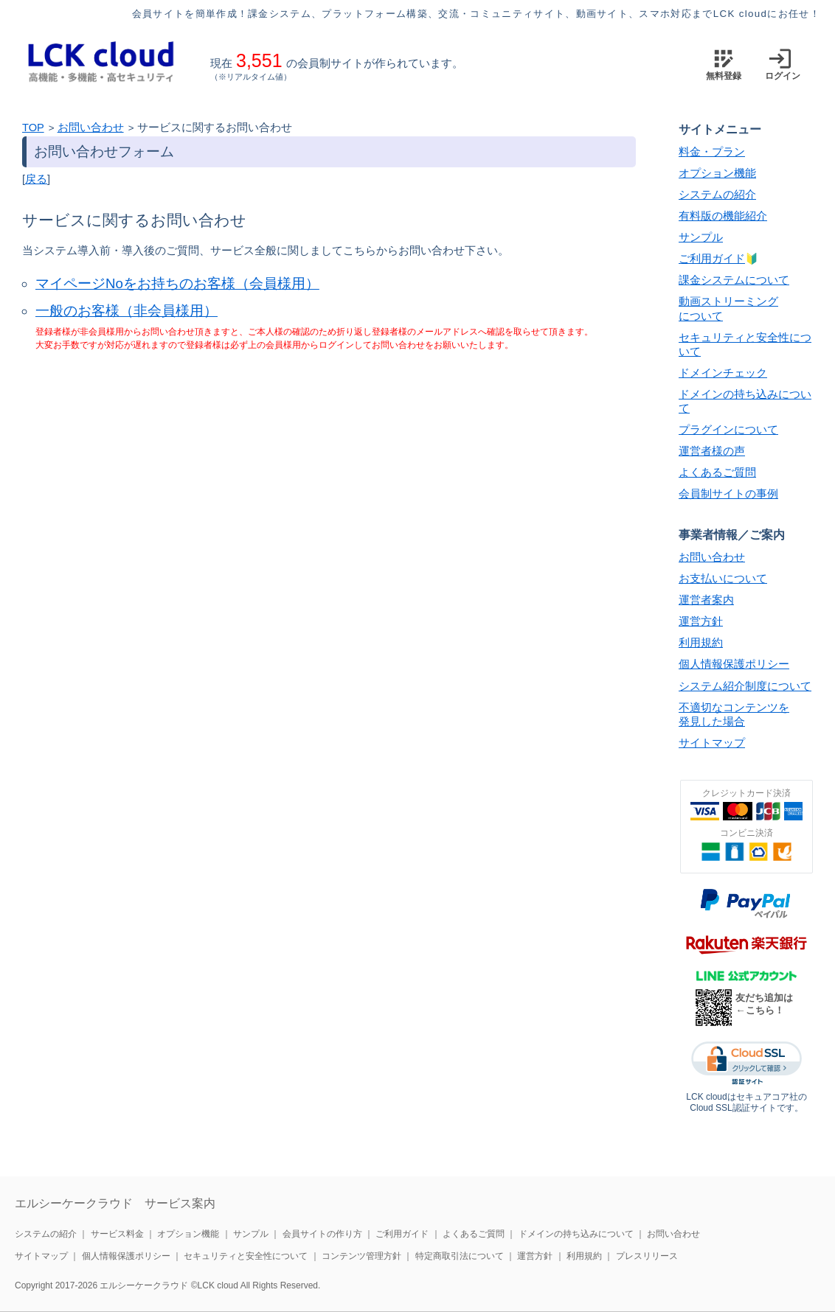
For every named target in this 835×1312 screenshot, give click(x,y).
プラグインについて (728, 430)
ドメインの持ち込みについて (576, 1234)
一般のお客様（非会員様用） (126, 310)
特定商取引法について (459, 1256)
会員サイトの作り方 (322, 1234)
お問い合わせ (91, 127)
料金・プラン (712, 152)
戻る (36, 179)
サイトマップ (712, 743)
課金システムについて (734, 280)
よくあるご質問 (717, 472)
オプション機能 (717, 173)
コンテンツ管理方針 (361, 1256)
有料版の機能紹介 (723, 216)
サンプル (701, 237)
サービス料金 (117, 1234)
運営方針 (701, 621)
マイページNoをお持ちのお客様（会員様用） (177, 283)
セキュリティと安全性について (246, 1256)
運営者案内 (706, 600)
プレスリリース (647, 1256)
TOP (33, 127)
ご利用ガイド (712, 259)
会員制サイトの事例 (728, 494)
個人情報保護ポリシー (734, 664)
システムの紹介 (717, 194)
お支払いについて (723, 579)
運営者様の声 (712, 451)
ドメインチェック (723, 373)
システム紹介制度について (745, 686)
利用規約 (701, 643)
